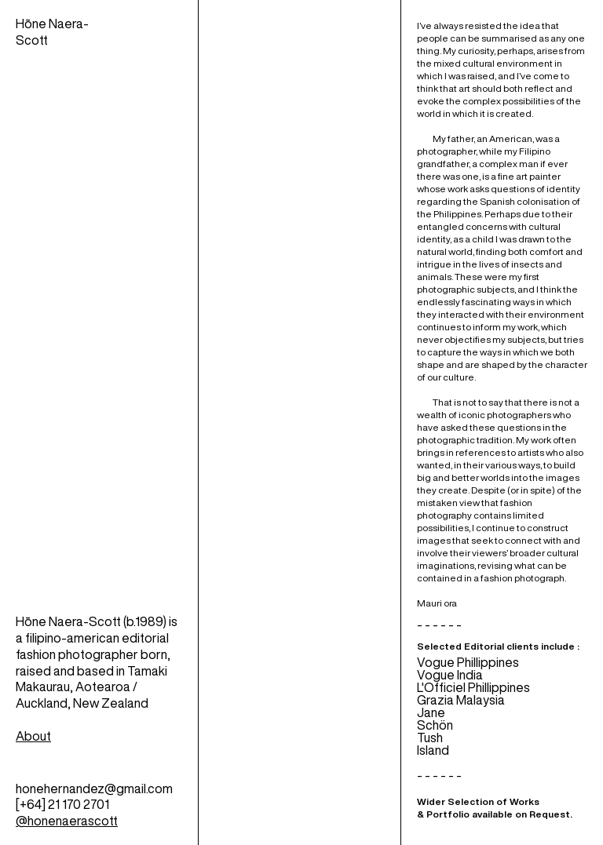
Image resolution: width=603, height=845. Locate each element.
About (33, 736)
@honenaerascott (67, 820)
